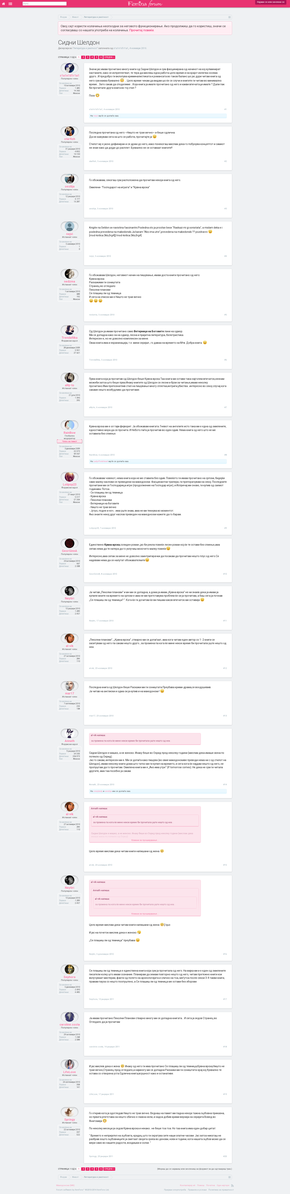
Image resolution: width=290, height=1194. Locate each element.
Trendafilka (69, 346)
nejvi (95, 116)
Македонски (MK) (65, 1185)
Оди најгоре (223, 1185)
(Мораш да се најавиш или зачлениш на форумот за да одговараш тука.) (194, 1169)
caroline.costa (70, 1032)
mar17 (69, 701)
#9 (225, 528)
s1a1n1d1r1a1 (120, 48)
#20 (225, 1156)
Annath (70, 749)
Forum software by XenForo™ (82, 1190)
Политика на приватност (221, 1190)
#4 (225, 256)
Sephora (69, 985)
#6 (225, 360)
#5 (225, 315)
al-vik (69, 654)
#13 (225, 716)
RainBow (69, 441)
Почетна (210, 1185)
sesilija (70, 194)
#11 (225, 621)
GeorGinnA (69, 559)
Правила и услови (197, 1190)
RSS (232, 1185)
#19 (225, 1094)
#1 (225, 109)
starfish (69, 147)
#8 (225, 455)
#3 (225, 208)
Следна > (109, 57)
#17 (225, 999)
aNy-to (69, 393)
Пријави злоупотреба (175, 1190)
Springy (69, 1127)
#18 (225, 1047)
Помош (200, 1185)
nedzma (69, 289)
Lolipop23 (69, 492)
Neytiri (69, 606)
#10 (225, 574)
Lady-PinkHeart (100, 461)
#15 (225, 865)
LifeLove (69, 1080)
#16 (225, 954)
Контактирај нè (187, 1185)
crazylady (97, 791)
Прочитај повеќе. (141, 30)
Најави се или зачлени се (270, 2)
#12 (225, 668)
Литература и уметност (85, 48)
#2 (225, 161)
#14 (225, 784)
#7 (225, 407)
